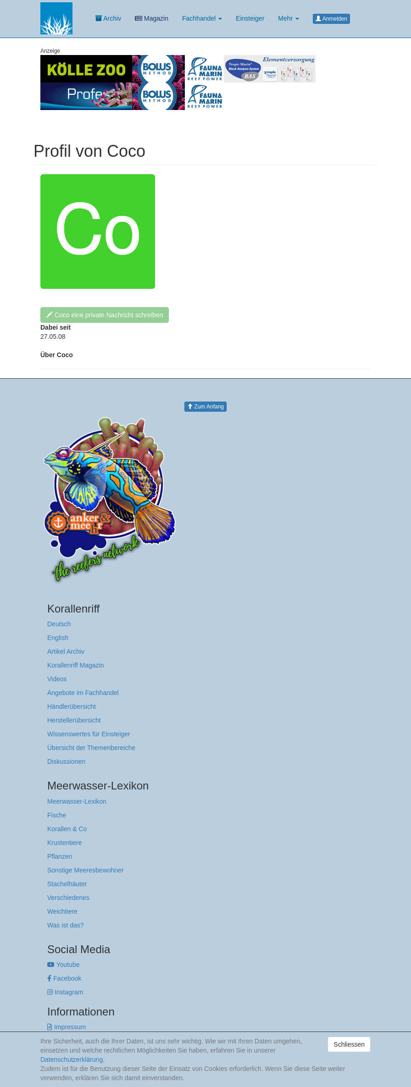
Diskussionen (66, 761)
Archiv (108, 18)
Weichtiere (62, 911)
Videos (57, 679)
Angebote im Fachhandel (83, 692)
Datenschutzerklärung (71, 1059)
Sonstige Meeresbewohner (85, 870)
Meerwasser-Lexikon (76, 801)
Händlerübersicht (71, 706)
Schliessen (349, 1044)
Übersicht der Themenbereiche (91, 747)
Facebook (64, 978)
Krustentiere (64, 842)
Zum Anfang (205, 406)
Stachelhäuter (67, 884)
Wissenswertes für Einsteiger (88, 734)
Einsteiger (250, 18)
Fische (56, 815)
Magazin (151, 18)
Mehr (288, 18)
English (57, 637)
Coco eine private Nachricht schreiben (104, 315)
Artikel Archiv (65, 651)
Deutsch (59, 624)
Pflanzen (59, 856)
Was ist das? (65, 925)
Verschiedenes (68, 897)
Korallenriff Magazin (75, 665)
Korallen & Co (67, 829)
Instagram (65, 992)
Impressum (66, 1027)
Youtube (63, 964)
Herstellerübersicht (74, 720)
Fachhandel (202, 18)
